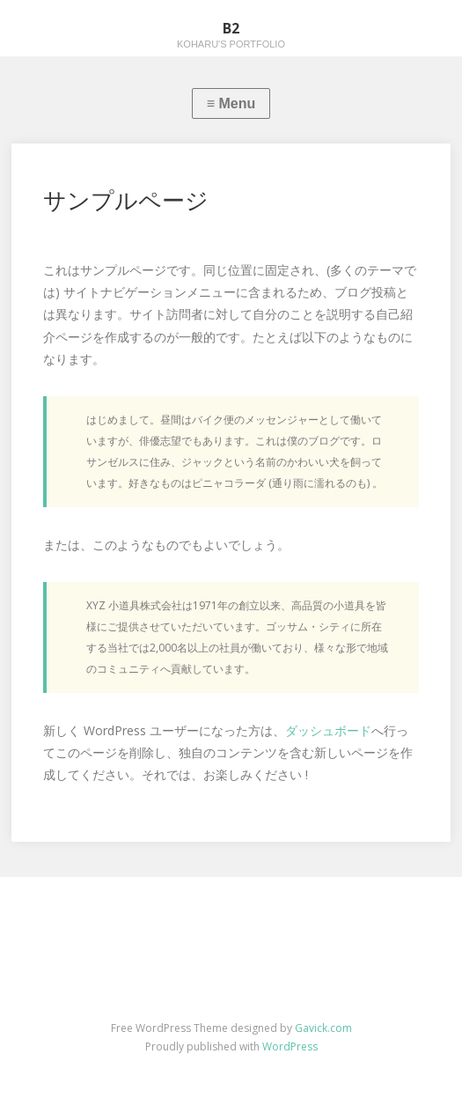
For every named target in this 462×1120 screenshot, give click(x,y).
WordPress (290, 1046)
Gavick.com (323, 1028)
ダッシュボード (328, 730)
